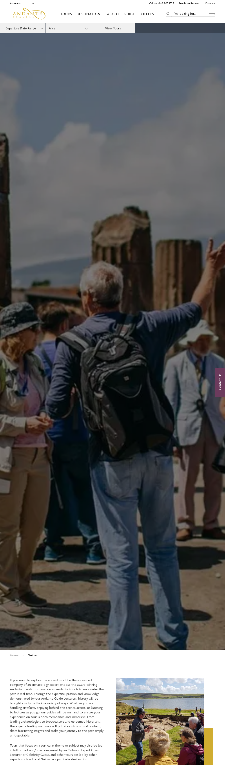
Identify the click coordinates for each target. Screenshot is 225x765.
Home (14, 655)
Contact (210, 3)
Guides (130, 14)
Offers (147, 14)
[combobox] (68, 28)
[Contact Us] (220, 382)
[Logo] (29, 13)
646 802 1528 (166, 3)
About (113, 14)
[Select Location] (20, 3)
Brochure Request (190, 3)
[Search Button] (212, 13)
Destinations (89, 14)
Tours (66, 14)
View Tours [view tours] (113, 28)
